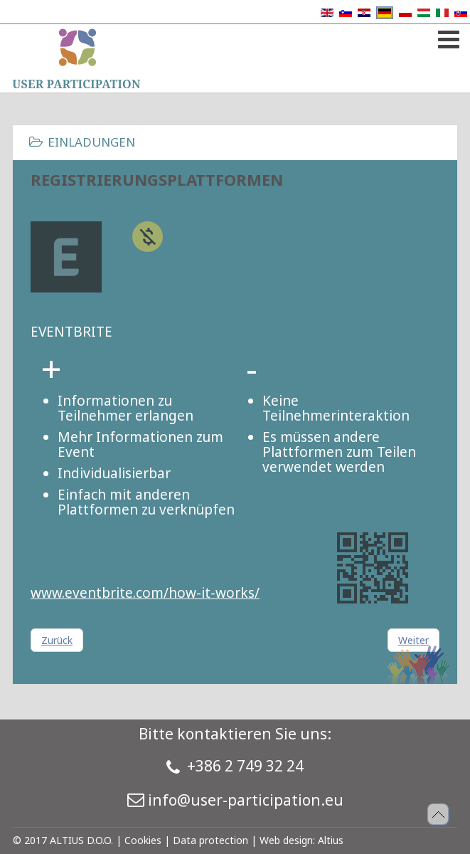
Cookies (142, 840)
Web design (286, 840)
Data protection (210, 840)
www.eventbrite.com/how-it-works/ (145, 593)
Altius (330, 840)
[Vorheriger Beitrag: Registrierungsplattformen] (57, 640)
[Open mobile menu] (446, 36)
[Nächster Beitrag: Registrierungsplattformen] (413, 640)
